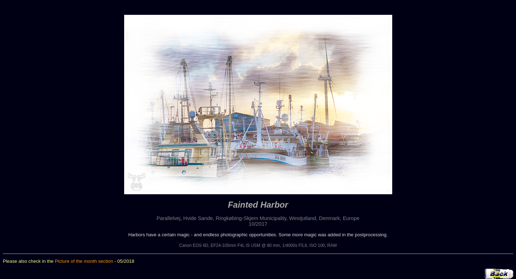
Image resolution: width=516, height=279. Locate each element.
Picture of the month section (84, 261)
